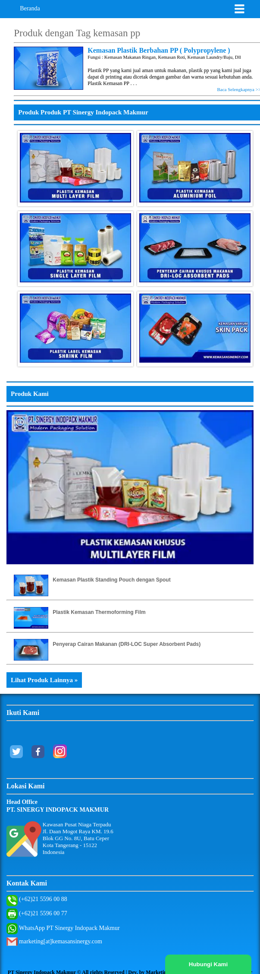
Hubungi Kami (208, 964)
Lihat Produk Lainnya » (44, 680)
